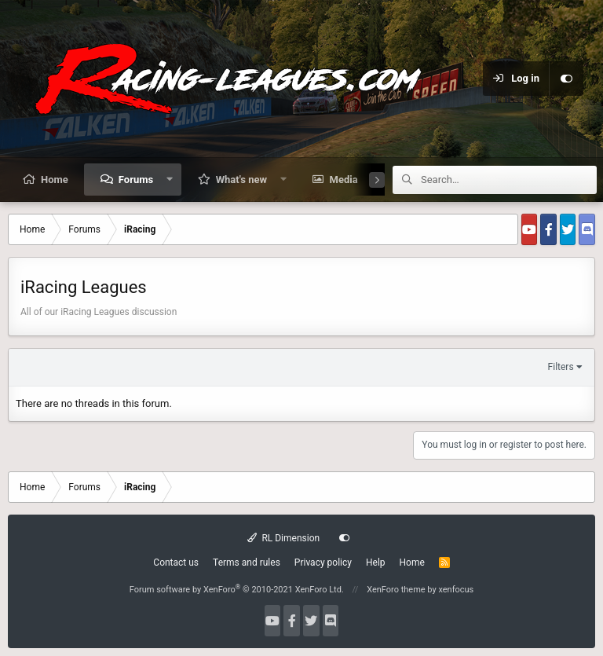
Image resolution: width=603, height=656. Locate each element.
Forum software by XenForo (237, 590)
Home (54, 179)
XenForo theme (396, 590)
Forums (136, 179)
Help (376, 562)
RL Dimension (283, 538)
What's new (241, 179)
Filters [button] (561, 366)
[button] (170, 179)
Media (344, 179)
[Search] (509, 180)
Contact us (176, 562)
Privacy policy (323, 562)
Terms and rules (246, 562)
